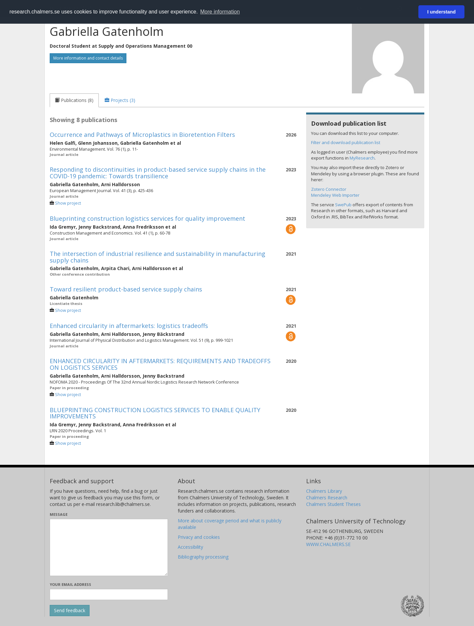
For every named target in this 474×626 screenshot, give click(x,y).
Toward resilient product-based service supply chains (126, 289)
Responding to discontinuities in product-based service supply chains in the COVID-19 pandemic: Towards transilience (158, 172)
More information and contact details (88, 58)
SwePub (343, 205)
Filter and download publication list (345, 142)
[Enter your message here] (109, 547)
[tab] (74, 100)
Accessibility (190, 547)
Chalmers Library (324, 491)
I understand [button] (441, 11)
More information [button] (220, 11)
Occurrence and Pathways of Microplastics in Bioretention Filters (142, 134)
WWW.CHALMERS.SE (328, 544)
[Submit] (70, 610)
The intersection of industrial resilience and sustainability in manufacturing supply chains (157, 257)
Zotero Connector (328, 189)
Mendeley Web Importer (335, 195)
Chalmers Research (326, 497)
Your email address (70, 584)
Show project (68, 203)
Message (58, 514)
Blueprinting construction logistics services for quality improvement (147, 218)
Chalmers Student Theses (333, 504)
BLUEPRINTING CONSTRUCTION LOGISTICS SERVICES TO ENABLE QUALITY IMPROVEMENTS (155, 413)
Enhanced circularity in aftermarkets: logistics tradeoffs (129, 326)
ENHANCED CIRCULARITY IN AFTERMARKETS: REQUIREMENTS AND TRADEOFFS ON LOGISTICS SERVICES (160, 364)
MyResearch (362, 158)
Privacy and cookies (199, 537)
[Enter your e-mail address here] (109, 594)
